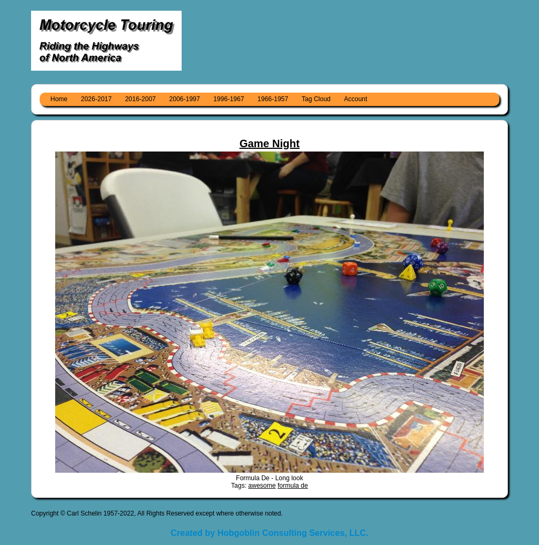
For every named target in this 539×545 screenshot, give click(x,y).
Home (59, 99)
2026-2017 (96, 99)
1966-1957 (273, 99)
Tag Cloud (316, 99)
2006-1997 (184, 99)
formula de (293, 485)
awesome (261, 485)
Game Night (269, 143)
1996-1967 (228, 99)
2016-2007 (140, 99)
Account (355, 99)
